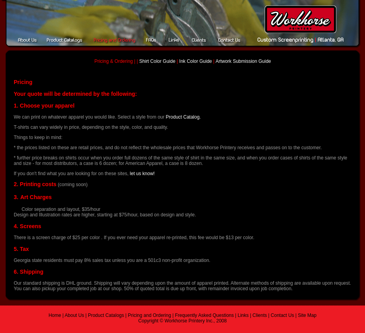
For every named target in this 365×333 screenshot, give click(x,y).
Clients (259, 315)
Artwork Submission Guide (243, 61)
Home (55, 315)
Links (243, 315)
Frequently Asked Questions (204, 315)
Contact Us (282, 315)
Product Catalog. (183, 117)
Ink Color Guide (195, 61)
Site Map (307, 315)
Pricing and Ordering (149, 315)
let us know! (142, 173)
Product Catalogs (105, 315)
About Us (74, 315)
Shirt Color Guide (158, 61)
